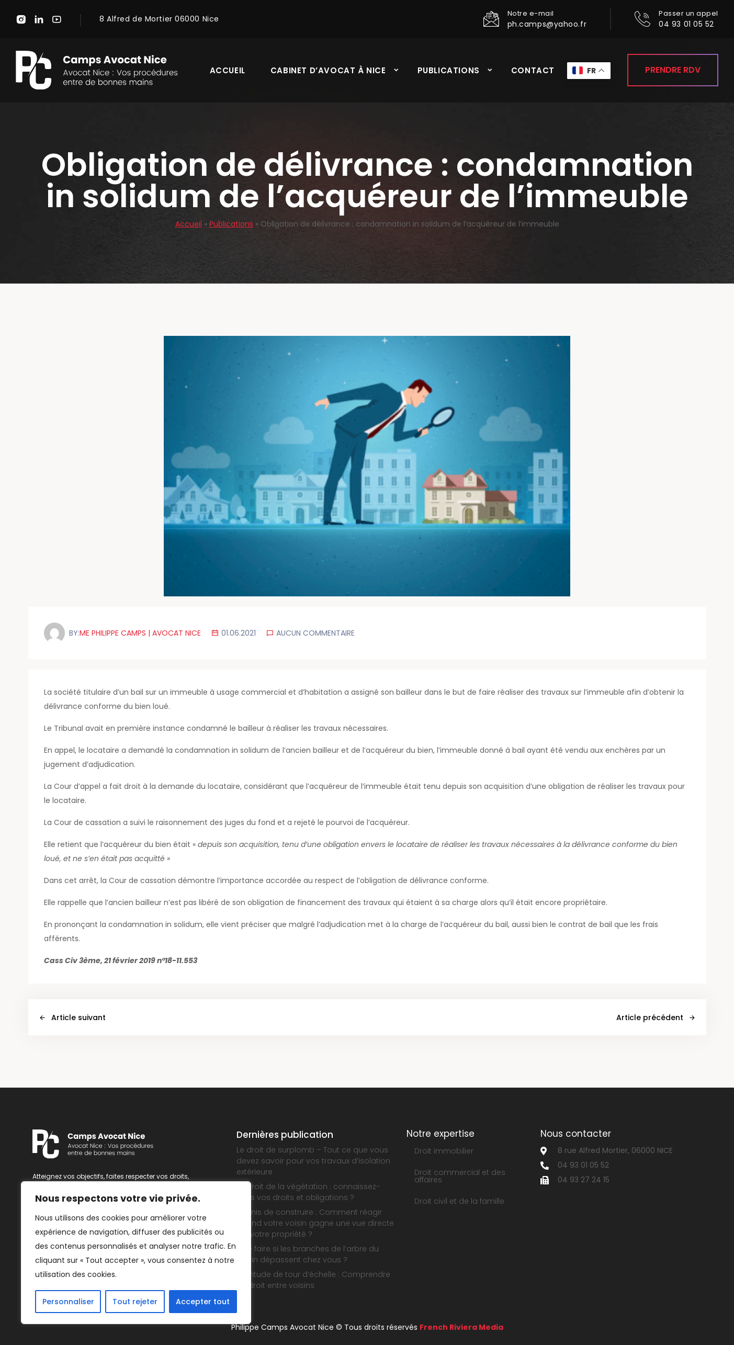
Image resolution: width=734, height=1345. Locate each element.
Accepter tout (203, 1301)
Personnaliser (68, 1301)
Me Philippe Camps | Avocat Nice (140, 633)
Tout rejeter (134, 1301)
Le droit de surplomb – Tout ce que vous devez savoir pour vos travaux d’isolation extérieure (313, 1161)
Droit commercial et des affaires (459, 1176)
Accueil (227, 70)
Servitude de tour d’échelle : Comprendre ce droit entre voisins (313, 1280)
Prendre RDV (673, 70)
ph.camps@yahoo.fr (547, 24)
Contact (533, 70)
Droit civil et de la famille (459, 1201)
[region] (136, 1252)
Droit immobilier (443, 1151)
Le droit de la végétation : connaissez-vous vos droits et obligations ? (308, 1192)
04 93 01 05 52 (686, 24)
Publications (448, 70)
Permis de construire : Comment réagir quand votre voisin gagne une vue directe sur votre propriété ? (315, 1223)
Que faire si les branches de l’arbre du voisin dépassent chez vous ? (307, 1254)
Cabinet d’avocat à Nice (328, 70)
